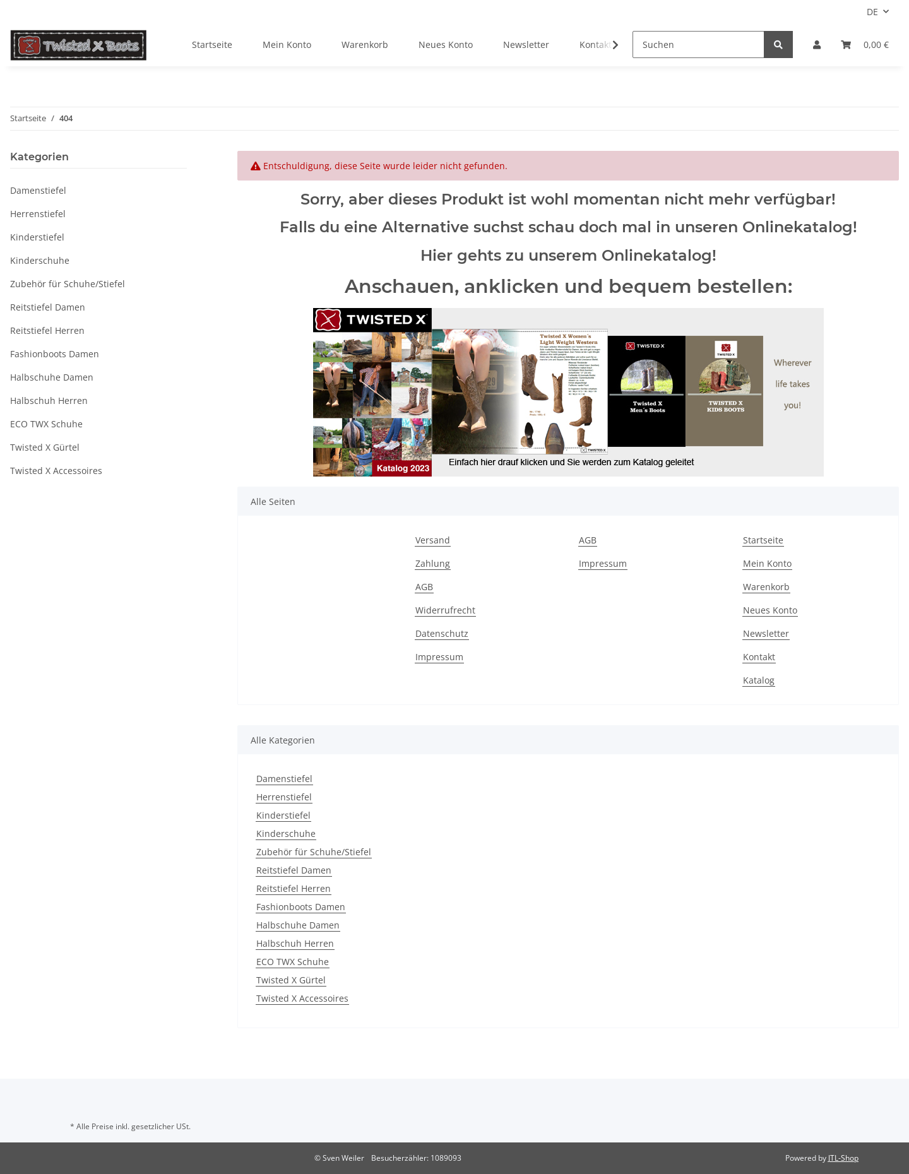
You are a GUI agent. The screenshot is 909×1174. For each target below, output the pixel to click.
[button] (817, 44)
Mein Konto (287, 44)
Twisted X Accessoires (302, 998)
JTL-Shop (843, 1158)
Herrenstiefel (284, 797)
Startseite (212, 44)
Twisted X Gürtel (291, 980)
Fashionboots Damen (300, 907)
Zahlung (432, 563)
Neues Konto (446, 44)
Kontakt (759, 657)
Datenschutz (441, 633)
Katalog (759, 680)
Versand (432, 540)
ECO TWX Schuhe (292, 962)
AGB (424, 587)
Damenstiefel (284, 779)
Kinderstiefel (283, 815)
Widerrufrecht (445, 610)
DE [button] (872, 12)
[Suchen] (698, 44)
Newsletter (526, 44)
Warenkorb (365, 44)
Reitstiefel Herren (293, 888)
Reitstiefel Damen (293, 870)
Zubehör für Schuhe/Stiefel (313, 852)
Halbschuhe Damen (298, 925)
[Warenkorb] (865, 44)
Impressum (439, 657)
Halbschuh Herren (295, 943)
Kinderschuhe (286, 833)
